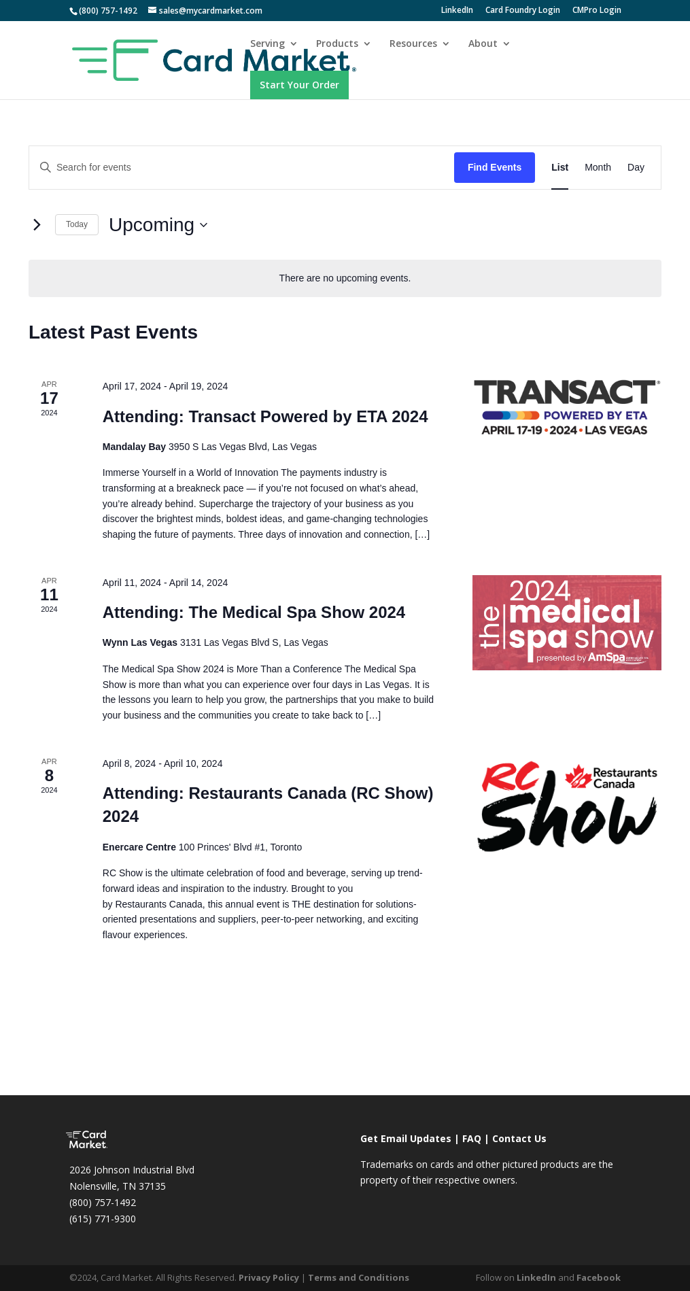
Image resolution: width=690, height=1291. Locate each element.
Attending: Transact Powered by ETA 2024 (265, 416)
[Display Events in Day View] (635, 167)
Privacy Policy (269, 1277)
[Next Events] (37, 225)
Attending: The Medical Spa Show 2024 (254, 612)
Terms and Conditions (358, 1277)
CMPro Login (596, 11)
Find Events (494, 167)
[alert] (345, 278)
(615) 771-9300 (102, 1218)
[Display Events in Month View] (598, 167)
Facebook (598, 1277)
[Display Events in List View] (559, 167)
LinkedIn (457, 11)
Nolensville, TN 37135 (117, 1186)
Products (337, 44)
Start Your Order (299, 84)
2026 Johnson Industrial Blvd (131, 1169)
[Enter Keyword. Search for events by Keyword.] (241, 167)
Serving (267, 44)
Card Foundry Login (522, 11)
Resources (413, 44)
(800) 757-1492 (102, 1202)
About (483, 44)
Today (77, 224)
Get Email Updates (405, 1138)
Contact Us (519, 1138)
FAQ (471, 1138)
